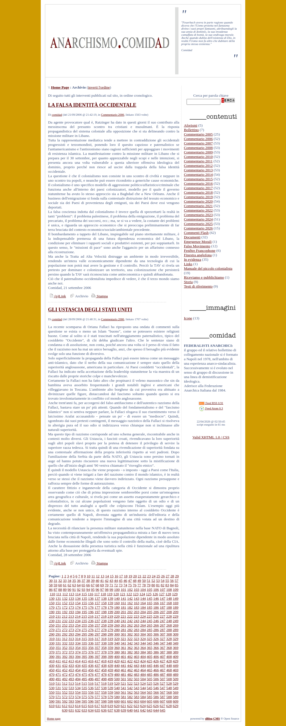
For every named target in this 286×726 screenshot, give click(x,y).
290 (51, 634)
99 (111, 589)
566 (156, 692)
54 (162, 580)
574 (78, 697)
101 (123, 589)
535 (84, 688)
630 (65, 710)
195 (84, 612)
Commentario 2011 (198, 161)
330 (51, 643)
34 (69, 580)
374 (78, 652)
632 (78, 710)
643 (149, 710)
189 (175, 607)
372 (65, 652)
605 (149, 701)
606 (156, 701)
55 (167, 580)
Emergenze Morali (197, 241)
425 (149, 661)
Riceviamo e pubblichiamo (204, 277)
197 (97, 612)
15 (111, 576)
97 (102, 589)
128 (168, 594)
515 (84, 683)
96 (97, 589)
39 (92, 580)
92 (78, 589)
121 (122, 594)
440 (117, 665)
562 (130, 692)
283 (136, 630)
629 (175, 706)
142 (130, 598)
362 (130, 648)
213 (71, 616)
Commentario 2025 (198, 224)
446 (156, 665)
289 (175, 630)
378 (104, 652)
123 (136, 594)
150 (51, 603)
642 (143, 710)
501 (123, 679)
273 (71, 630)
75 (130, 585)
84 (172, 585)
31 (55, 580)
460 (117, 670)
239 (110, 621)
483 (136, 674)
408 (169, 656)
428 (169, 661)
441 (123, 665)
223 (136, 616)
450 (51, 670)
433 (71, 665)
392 (65, 656)
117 (97, 594)
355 (84, 648)
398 (104, 656)
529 (175, 683)
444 (143, 665)
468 (169, 670)
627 (162, 706)
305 (149, 634)
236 (91, 621)
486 (156, 674)
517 (97, 683)
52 (153, 580)
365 (149, 648)
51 (148, 580)
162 (130, 603)
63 (74, 585)
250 (51, 625)
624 (143, 706)
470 (51, 674)
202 (130, 612)
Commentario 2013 (198, 170)
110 (52, 594)
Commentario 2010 (198, 157)
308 (169, 634)
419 (110, 661)
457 (97, 670)
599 (110, 701)
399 (110, 656)
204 (143, 612)
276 (91, 630)
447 (162, 665)
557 (97, 692)
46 (125, 580)
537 (97, 688)
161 (123, 603)
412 (65, 661)
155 (84, 603)
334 (78, 643)
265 (149, 625)
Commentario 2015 (198, 179)
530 (51, 688)
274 (78, 630)
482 (130, 674)
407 (162, 656)
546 (156, 688)
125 (149, 594)
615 (84, 706)
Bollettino (191, 130)
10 (88, 576)
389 (175, 652)
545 (149, 688)
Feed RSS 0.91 (211, 403)
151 (58, 603)
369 (175, 648)
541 (123, 688)
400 (117, 656)
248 (169, 621)
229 (175, 616)
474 (78, 674)
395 (84, 656)
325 (149, 639)
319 (110, 639)
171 (58, 607)
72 (116, 585)
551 (58, 692)
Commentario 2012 (198, 165)
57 (176, 580)
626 (156, 706)
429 (175, 661)
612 (65, 706)
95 (92, 589)
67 (92, 585)
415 (84, 661)
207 (162, 612)
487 (162, 674)
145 (149, 598)
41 (102, 580)
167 (162, 603)
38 (88, 580)
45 (120, 580)
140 (117, 598)
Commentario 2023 (198, 215)
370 (51, 652)
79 (148, 585)
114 (78, 594)
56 (172, 580)
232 (65, 621)
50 (144, 580)
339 (110, 643)
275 (84, 630)
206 (156, 612)
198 (104, 612)
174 (78, 607)
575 (84, 697)
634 (91, 710)
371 (58, 652)
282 (130, 630)
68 (97, 585)
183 (136, 607)
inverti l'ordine (99, 87)
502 (130, 679)
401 (123, 656)
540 (117, 688)
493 (71, 679)
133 (71, 598)
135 (84, 598)
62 (69, 585)
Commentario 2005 (198, 134)
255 (84, 625)
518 (104, 683)
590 (51, 701)
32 (60, 580)
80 (153, 585)
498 (104, 679)
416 (91, 661)
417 (97, 661)
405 (149, 656)
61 (64, 585)
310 (51, 639)
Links (188, 264)
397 (97, 656)
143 (136, 598)
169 (175, 603)
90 (69, 589)
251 (58, 625)
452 (65, 670)
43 (111, 580)
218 (104, 616)
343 (136, 643)
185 (149, 607)
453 (71, 670)
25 (158, 576)
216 (91, 616)
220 (117, 616)
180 (117, 607)
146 (156, 598)
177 (97, 607)
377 (97, 652)
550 (51, 692)
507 (162, 679)
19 (130, 576)
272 (65, 630)
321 (123, 639)
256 (91, 625)
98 (106, 589)
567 (162, 692)
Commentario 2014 (198, 174)
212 (65, 616)
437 (97, 665)
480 (117, 674)
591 (58, 701)
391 (58, 656)
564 (143, 692)
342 (130, 643)
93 (83, 589)
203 (136, 612)
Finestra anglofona (198, 255)
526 (156, 683)
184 (143, 607)
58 (51, 585)
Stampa (99, 296)
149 (175, 598)
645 (162, 710)
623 (136, 706)
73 (120, 585)
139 (110, 598)
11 (93, 576)
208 (169, 612)
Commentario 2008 (198, 148)
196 (91, 612)
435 (84, 665)
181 (123, 607)
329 (175, 639)
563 (136, 692)
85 (176, 585)
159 (110, 603)
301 (123, 634)
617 (97, 706)
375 (84, 652)
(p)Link (57, 296)
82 (162, 585)
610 (51, 706)
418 (104, 661)
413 (71, 661)
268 (169, 625)
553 (71, 692)
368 (169, 648)
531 (58, 688)
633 (84, 710)
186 (156, 607)
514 (77, 683)
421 (123, 661)
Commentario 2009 (198, 152)
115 (84, 594)
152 (65, 603)
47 (130, 580)
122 (129, 594)
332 (65, 643)
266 (156, 625)
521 (123, 683)
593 (71, 701)
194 (78, 612)
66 (88, 585)
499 (110, 679)
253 (71, 625)
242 (130, 621)
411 (58, 661)
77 (139, 585)
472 (65, 674)
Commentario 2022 (198, 210)
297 (97, 634)
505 (149, 679)
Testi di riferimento (198, 286)
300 (117, 634)
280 (117, 630)
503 (136, 679)
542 (130, 688)
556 (91, 692)
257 (97, 625)
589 (175, 697)
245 (149, 621)
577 (97, 697)
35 (74, 580)
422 (130, 661)
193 (71, 612)
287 (162, 630)
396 (91, 656)
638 (117, 710)
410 (51, 661)
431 (58, 665)
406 (156, 656)
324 (143, 639)
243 (136, 621)
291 (58, 634)
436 (91, 665)
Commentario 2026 (198, 228)
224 (143, 616)
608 (169, 701)
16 (116, 576)
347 (162, 643)
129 (175, 594)
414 (77, 661)
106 (156, 589)
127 (162, 594)
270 (51, 630)
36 (78, 580)
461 (123, 670)
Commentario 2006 (112, 114)
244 (143, 621)
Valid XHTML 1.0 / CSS (210, 437)
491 (58, 679)
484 (143, 674)
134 (78, 598)
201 (123, 612)
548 (169, 688)
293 (71, 634)
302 (130, 634)
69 (102, 585)
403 (136, 656)
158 (104, 603)
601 (123, 701)
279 (110, 630)
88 (60, 589)
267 (162, 625)
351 (58, 648)
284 (143, 630)
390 (51, 656)
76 (134, 585)
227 (162, 616)
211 (58, 616)
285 (149, 630)
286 (156, 630)
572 (65, 697)
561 (123, 692)
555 (84, 692)
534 (78, 688)
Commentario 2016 (198, 183)
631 (71, 710)
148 (169, 598)
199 (110, 612)
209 (175, 612)
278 (104, 630)
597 (97, 701)
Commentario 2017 (198, 188)
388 (169, 652)
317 (97, 639)
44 (116, 580)
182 (130, 607)
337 (97, 643)
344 (143, 643)
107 (162, 589)
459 (110, 670)
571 (58, 697)
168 (169, 603)
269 (175, 625)
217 (97, 616)
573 (71, 697)
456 (91, 670)
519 (110, 683)
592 (65, 701)
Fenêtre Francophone (199, 250)
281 (123, 630)
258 (104, 625)
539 (110, 688)
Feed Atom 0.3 (211, 408)
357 (97, 648)
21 (139, 576)
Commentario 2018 (198, 192)
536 (91, 688)
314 (77, 639)
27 (167, 576)
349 (175, 643)
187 (162, 607)
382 (130, 652)
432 (65, 665)
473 (71, 674)
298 (104, 634)
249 (175, 621)
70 (106, 585)
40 (97, 580)
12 (97, 576)
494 (78, 679)
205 (149, 612)
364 (143, 648)
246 (156, 621)
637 (110, 710)
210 (51, 616)
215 (84, 616)
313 (71, 639)
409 (175, 656)
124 (142, 594)
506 (156, 679)
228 (169, 616)
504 (143, 679)
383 (136, 652)
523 (136, 683)
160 (117, 603)
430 (51, 665)
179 (110, 607)
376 (91, 652)
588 (169, 697)
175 (84, 607)
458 (104, 670)
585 (149, 697)
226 (156, 616)
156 (91, 603)
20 (135, 576)
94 (88, 589)
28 (172, 576)
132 (65, 598)
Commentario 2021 (198, 206)
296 (91, 634)
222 (130, 616)
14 (107, 576)
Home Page (60, 87)
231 (58, 621)
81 (158, 585)
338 (104, 643)
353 (71, 648)
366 (156, 648)
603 (136, 701)
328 (169, 639)
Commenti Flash (196, 233)
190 (51, 612)
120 (116, 594)
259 (110, 625)
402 (130, 656)
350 (51, 648)
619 (110, 706)
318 (104, 639)
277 (97, 630)
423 (136, 661)
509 (175, 679)
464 (143, 670)
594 (78, 701)
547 (162, 688)
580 (117, 697)
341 (123, 643)
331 (58, 643)
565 (149, 692)
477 (97, 674)
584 (143, 697)
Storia (188, 282)
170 (51, 607)
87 (55, 589)
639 (123, 710)
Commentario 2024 (198, 219)
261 (123, 625)
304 (143, 634)
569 (175, 692)
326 (156, 639)
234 (78, 621)
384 (143, 652)
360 (117, 648)
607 (162, 701)
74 (125, 585)
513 (71, 683)
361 (123, 648)
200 (117, 612)
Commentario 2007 (198, 143)
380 (117, 652)
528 (169, 683)
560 (117, 692)
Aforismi (190, 125)
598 (104, 701)
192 (65, 612)
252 (65, 625)
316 (91, 639)
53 (158, 580)
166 (156, 603)
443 (136, 665)
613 (71, 706)
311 (58, 639)
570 (51, 697)
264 (143, 625)
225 (149, 616)
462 (130, 670)
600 (117, 701)
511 (58, 683)
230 (51, 621)
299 (110, 634)
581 (123, 697)
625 (149, 706)
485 (149, 674)
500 (117, 679)
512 (65, 683)
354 (78, 648)
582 (130, 697)
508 (169, 679)
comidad (57, 114)
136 (91, 598)
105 (149, 589)
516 (91, 683)
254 (78, 625)
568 (169, 692)
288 (169, 630)
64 (78, 585)
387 (162, 652)
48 (134, 580)
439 (110, 665)
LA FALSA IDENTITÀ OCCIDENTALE (92, 105)
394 (78, 656)
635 (97, 710)
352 (65, 648)
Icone (188, 318)
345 (149, 643)
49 (139, 580)
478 (104, 674)
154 (78, 603)
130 (51, 598)
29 (177, 576)
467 (162, 670)
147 (162, 598)
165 (149, 603)
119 (110, 594)
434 (78, 665)
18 (125, 576)
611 (58, 706)
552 (65, 692)
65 (83, 585)
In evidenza (192, 259)
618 (104, 706)
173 (71, 607)
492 (65, 679)
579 (110, 697)
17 (121, 576)
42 (106, 580)
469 (175, 670)
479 (110, 674)
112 (65, 594)
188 (169, 607)
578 (104, 697)
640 (130, 710)
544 (143, 688)
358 (104, 648)
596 (91, 701)
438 (104, 665)
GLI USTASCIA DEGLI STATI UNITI (90, 309)
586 (156, 697)
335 (84, 643)
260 (117, 625)
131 (58, 598)
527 (162, 683)
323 (136, 639)
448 (169, 665)
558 (104, 692)
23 (149, 576)
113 (71, 594)
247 (162, 621)
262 (130, 625)
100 (117, 589)
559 (110, 692)
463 (136, 670)
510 (51, 683)
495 (84, 679)
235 (84, 621)
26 (163, 576)
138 (104, 598)
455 (84, 670)
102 (130, 589)
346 (156, 643)
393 (71, 656)
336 (91, 643)
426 (156, 661)
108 (169, 589)
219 (110, 616)
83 (167, 585)
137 (97, 598)
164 (143, 603)
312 (65, 639)
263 (136, 625)
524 (143, 683)
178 (104, 607)
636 (104, 710)
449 (175, 665)
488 (169, 674)
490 (51, 679)
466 (156, 670)
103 (136, 589)
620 (117, 706)
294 (78, 634)
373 (71, 652)
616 (91, 706)
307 (162, 634)
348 (169, 643)
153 (71, 603)
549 (175, 688)
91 (74, 589)
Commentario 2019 (198, 197)
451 (58, 670)
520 (117, 683)
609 (175, 701)
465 (149, 670)
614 (77, 706)
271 (58, 630)
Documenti (192, 237)
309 (175, 634)
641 (136, 710)
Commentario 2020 (198, 201)
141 (123, 598)
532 (65, 688)
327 (162, 639)
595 (84, 701)
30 (51, 580)
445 (149, 665)
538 (104, 688)
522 (130, 683)
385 (149, 652)
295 (84, 634)
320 (117, 639)
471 (58, 674)
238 (104, 621)
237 (97, 621)
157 (97, 603)
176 (91, 607)
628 (169, 706)
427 (162, 661)
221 (123, 616)
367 (162, 648)
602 (130, 701)
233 (71, 621)
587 (162, 697)
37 (83, 580)
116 (90, 594)
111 (58, 594)
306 (156, 634)
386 (156, 652)
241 (123, 621)
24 (153, 576)
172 (65, 607)
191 (58, 612)
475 (84, 674)
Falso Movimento (197, 246)
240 (117, 621)
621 (123, 706)
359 (110, 648)
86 (51, 589)
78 (144, 585)
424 (143, 661)
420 (117, 661)
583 (136, 697)
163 (136, 603)
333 (71, 643)
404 (143, 656)
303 (136, 634)
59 (55, 585)
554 (78, 692)
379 (110, 652)
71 (111, 585)
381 (123, 652)
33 (64, 580)
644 (156, 710)
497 (97, 679)
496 (91, 679)
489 (175, 674)
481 (123, 674)
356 (91, 648)
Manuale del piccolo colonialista (208, 268)
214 (77, 616)
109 (175, 589)
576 (91, 697)
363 (136, 648)
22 (144, 576)
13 (102, 576)
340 (117, 643)
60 (60, 585)
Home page (54, 718)
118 (103, 594)
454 (78, 670)
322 (130, 639)
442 (130, 665)
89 (64, 589)
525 (149, 683)
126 (155, 594)
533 (71, 688)
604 (143, 701)
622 (130, 706)
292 (65, 634)
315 (84, 639)
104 (143, 589)
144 (143, 598)
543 (136, 688)
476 (91, 674)
